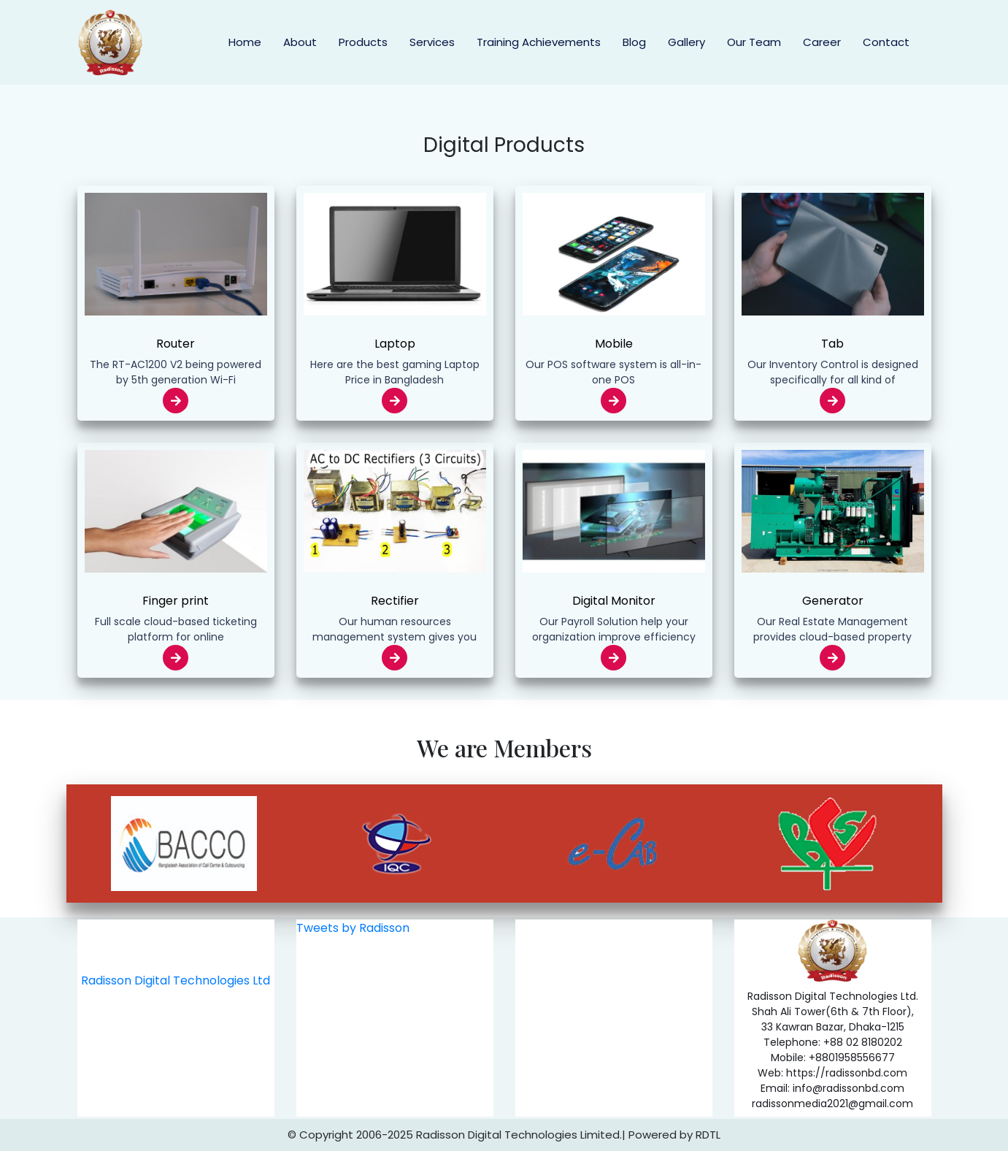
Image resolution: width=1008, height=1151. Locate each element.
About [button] (300, 42)
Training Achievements (539, 42)
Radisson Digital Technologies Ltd (175, 980)
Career (822, 42)
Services (432, 42)
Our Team (754, 42)
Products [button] (363, 42)
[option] (184, 843)
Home (244, 42)
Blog (634, 42)
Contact (886, 42)
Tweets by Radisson (352, 927)
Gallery (686, 42)
